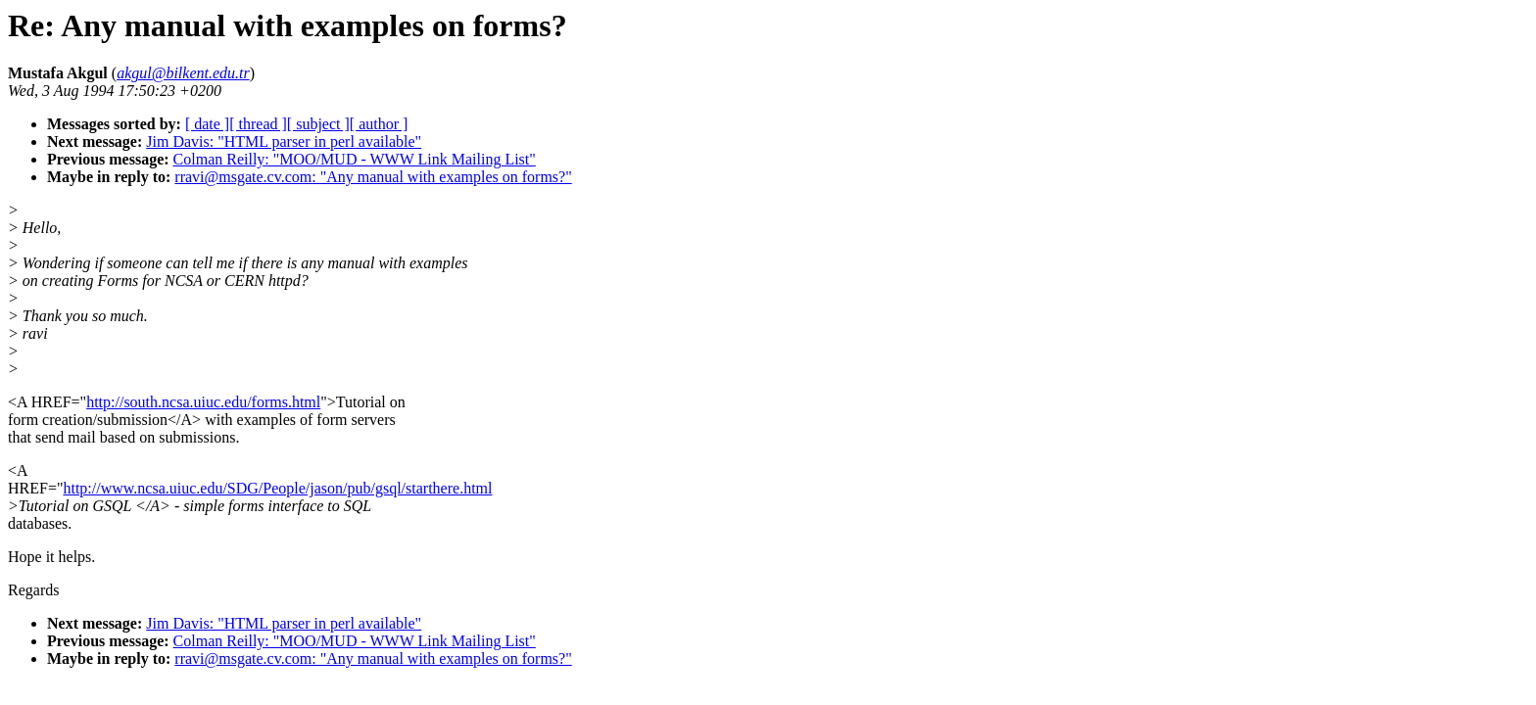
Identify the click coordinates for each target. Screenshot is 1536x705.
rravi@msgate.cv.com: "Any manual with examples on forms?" (372, 176)
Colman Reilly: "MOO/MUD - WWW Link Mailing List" (354, 159)
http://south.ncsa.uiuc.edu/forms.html (203, 402)
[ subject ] (318, 124)
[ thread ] (258, 124)
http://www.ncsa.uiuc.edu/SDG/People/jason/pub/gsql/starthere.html (277, 488)
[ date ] (207, 124)
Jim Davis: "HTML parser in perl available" (283, 141)
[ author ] (379, 124)
